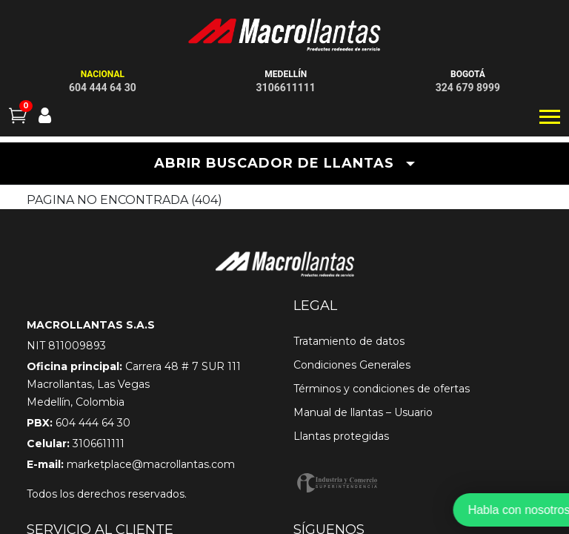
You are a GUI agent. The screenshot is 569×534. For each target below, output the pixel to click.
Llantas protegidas (341, 436)
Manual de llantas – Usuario (363, 412)
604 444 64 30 (102, 87)
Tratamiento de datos (349, 341)
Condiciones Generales (351, 365)
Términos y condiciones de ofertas (381, 388)
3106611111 (286, 87)
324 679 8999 (468, 87)
